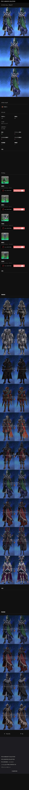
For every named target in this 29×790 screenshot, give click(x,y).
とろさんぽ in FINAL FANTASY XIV (8, 780)
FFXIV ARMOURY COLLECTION (8, 1)
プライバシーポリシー (6, 783)
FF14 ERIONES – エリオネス (7, 778)
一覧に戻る (7, 750)
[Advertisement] (14, 107)
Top (21, 750)
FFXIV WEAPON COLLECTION (8, 775)
